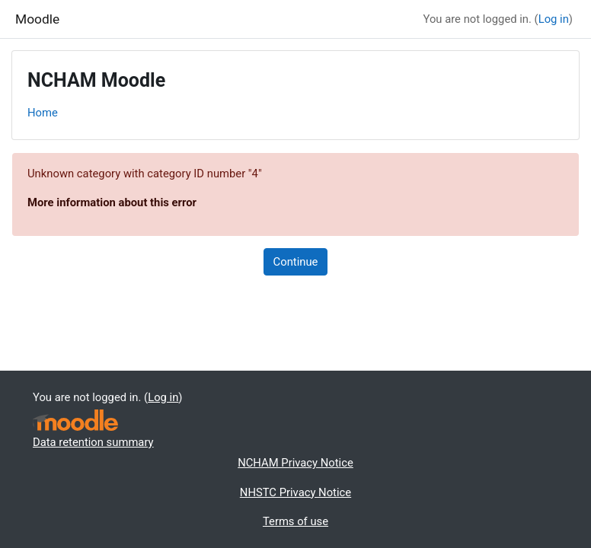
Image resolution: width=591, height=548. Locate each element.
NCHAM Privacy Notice (295, 463)
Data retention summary (93, 442)
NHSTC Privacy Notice (295, 492)
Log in (553, 19)
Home (42, 112)
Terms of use (295, 521)
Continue (295, 262)
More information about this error (111, 202)
